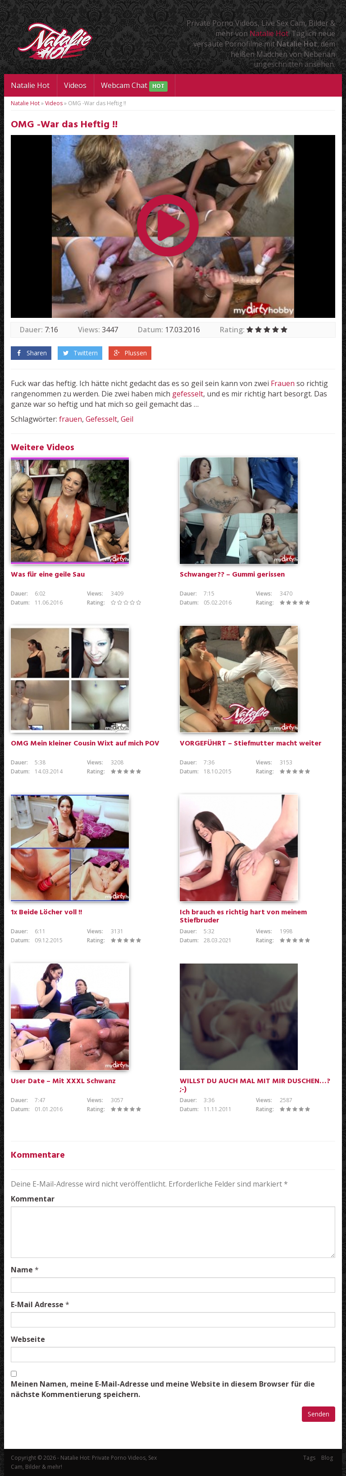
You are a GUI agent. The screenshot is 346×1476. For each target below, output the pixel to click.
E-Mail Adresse (37, 1304)
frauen (70, 419)
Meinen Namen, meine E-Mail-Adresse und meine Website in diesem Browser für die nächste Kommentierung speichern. (163, 1389)
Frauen (283, 383)
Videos (75, 85)
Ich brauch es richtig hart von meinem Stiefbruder (243, 917)
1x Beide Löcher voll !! (46, 912)
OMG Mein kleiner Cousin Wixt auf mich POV (85, 744)
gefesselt (187, 394)
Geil (127, 419)
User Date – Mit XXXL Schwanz (63, 1081)
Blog (327, 1458)
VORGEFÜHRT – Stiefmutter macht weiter (251, 744)
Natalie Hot (269, 33)
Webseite (28, 1339)
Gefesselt (101, 419)
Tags (309, 1458)
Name (22, 1270)
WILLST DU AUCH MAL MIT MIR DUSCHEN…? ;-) (255, 1085)
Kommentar (33, 1199)
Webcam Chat (134, 86)
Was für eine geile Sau (48, 575)
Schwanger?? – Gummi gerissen (232, 575)
